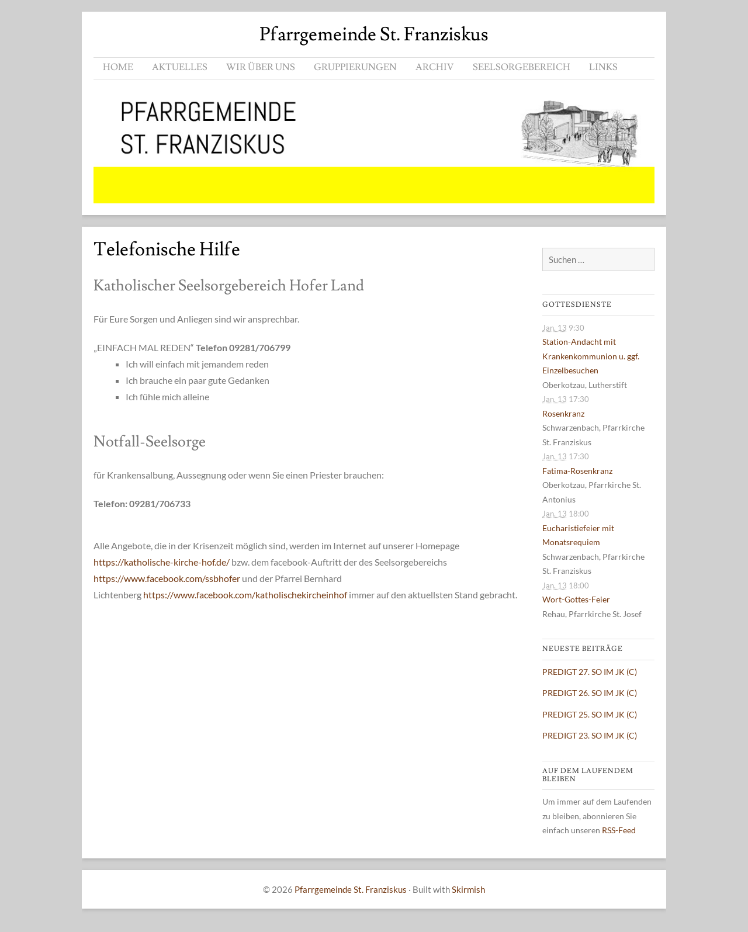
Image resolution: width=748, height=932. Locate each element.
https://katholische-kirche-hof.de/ (162, 561)
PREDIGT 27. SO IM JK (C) (589, 672)
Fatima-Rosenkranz (577, 471)
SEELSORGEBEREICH (521, 67)
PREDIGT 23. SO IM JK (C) (589, 735)
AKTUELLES (179, 67)
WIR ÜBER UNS (260, 67)
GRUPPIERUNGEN (355, 67)
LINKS (603, 67)
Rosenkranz (563, 413)
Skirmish (468, 889)
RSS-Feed (619, 830)
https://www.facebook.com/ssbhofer (167, 578)
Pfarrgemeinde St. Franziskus (374, 34)
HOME (118, 67)
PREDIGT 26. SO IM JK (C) (589, 693)
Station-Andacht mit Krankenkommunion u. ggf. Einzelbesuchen (590, 356)
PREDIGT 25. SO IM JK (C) (589, 714)
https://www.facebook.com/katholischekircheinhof (245, 594)
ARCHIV (434, 67)
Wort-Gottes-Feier (576, 599)
